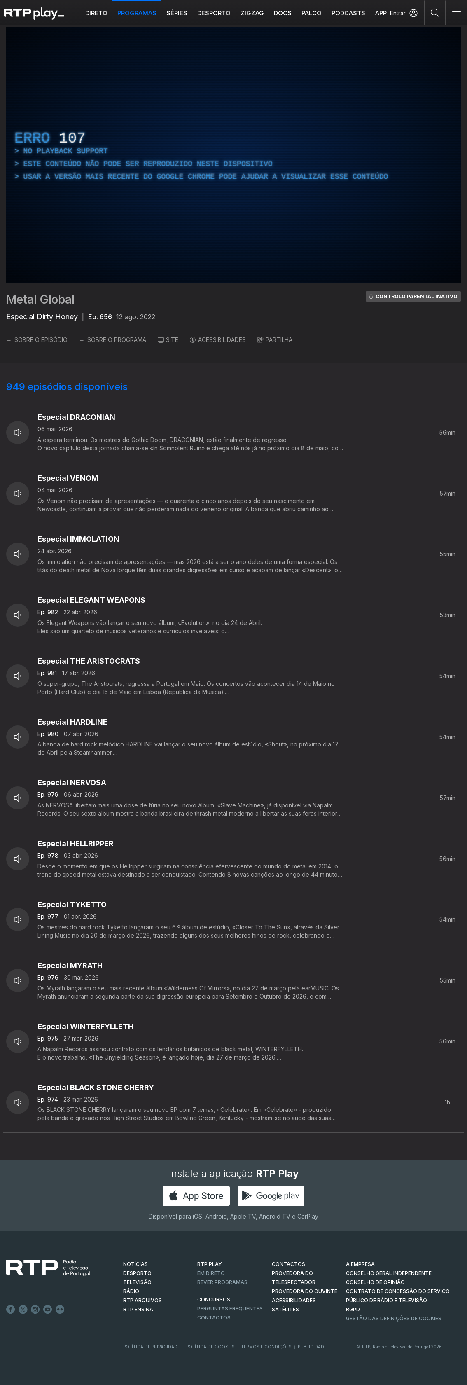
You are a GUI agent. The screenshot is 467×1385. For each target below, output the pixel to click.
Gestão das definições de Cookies (393, 1318)
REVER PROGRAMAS (222, 1282)
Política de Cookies (210, 1346)
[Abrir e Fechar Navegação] (456, 13)
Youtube (47, 1309)
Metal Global (40, 299)
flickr (60, 1309)
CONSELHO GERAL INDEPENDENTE (389, 1273)
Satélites (285, 1309)
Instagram (35, 1309)
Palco (311, 13)
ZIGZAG (252, 13)
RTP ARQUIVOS (142, 1300)
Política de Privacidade (151, 1346)
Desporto (214, 13)
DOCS (283, 13)
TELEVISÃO (137, 1282)
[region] (233, 155)
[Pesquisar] (435, 12)
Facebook (10, 1309)
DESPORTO (137, 1273)
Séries (176, 13)
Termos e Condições (266, 1346)
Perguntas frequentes (230, 1308)
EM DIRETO (211, 1273)
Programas (136, 13)
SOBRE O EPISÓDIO (37, 339)
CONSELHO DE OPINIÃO (375, 1282)
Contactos (214, 1318)
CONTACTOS (288, 1264)
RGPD (353, 1309)
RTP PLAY (209, 1264)
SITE (168, 339)
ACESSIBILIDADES (218, 339)
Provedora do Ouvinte (304, 1291)
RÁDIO (131, 1291)
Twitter (23, 1309)
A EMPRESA (360, 1264)
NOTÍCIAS (135, 1264)
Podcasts (348, 13)
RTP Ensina (138, 1309)
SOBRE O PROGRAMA (112, 339)
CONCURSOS (213, 1299)
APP (381, 13)
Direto (96, 13)
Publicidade (312, 1346)
